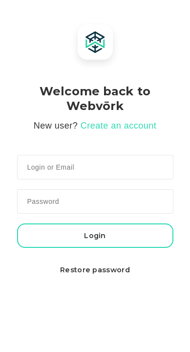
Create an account (119, 126)
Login (95, 235)
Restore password (95, 269)
